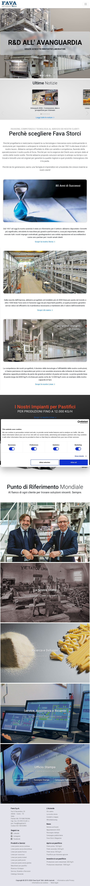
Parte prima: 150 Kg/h (54, 846)
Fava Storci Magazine (54, 838)
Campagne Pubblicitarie (65, 780)
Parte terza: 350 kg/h (54, 852)
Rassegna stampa (53, 833)
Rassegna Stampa (41, 780)
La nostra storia (52, 814)
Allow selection (44, 462)
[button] (87, 113)
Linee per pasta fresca (18, 852)
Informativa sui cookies (40, 883)
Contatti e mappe (52, 817)
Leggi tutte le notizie (45, 117)
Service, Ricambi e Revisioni (20, 871)
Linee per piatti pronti (18, 860)
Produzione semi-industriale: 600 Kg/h (60, 862)
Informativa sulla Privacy (65, 880)
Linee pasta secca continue (20, 846)
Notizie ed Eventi (52, 827)
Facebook (15, 839)
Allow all (74, 462)
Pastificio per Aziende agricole (57, 855)
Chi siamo (50, 811)
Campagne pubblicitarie (55, 835)
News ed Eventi (21, 780)
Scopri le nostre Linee (45, 384)
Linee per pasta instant (19, 857)
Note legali (54, 883)
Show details (79, 456)
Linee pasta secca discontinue (21, 849)
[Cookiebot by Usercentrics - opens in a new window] (79, 422)
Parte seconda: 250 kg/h (55, 849)
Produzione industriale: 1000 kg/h (58, 865)
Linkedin (15, 833)
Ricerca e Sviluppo (17, 868)
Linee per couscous (18, 855)
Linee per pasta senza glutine (21, 863)
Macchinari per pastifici (19, 866)
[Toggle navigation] (85, 4)
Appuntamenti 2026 (53, 830)
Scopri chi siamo (45, 310)
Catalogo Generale (17, 874)
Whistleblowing (52, 820)
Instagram (15, 836)
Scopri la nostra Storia (45, 242)
